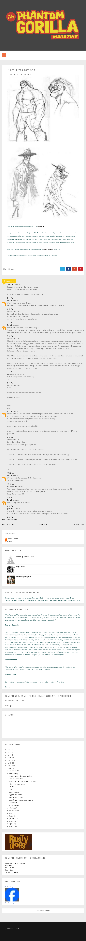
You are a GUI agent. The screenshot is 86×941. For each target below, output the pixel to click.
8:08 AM (10, 437)
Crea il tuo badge (10, 903)
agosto (12, 813)
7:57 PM (10, 372)
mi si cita (12, 789)
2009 (10, 760)
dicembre (13, 771)
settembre (13, 810)
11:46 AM (10, 484)
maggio (12, 821)
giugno (12, 818)
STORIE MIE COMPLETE (14, 872)
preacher (10, 508)
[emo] (9, 300)
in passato (22, 226)
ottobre (12, 808)
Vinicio (11, 787)
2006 (10, 768)
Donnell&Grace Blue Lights (15, 863)
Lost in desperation (16, 779)
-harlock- (10, 284)
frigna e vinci (20, 567)
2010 (10, 758)
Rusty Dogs (9, 870)
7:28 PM (10, 336)
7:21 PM (10, 322)
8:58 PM (10, 517)
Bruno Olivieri (12, 374)
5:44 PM (10, 298)
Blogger (47, 911)
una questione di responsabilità (20, 776)
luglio (11, 816)
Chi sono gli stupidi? (23, 577)
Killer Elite (40, 226)
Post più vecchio (78, 524)
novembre (13, 773)
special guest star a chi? (24, 557)
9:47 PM (10, 383)
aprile (11, 824)
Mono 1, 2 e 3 (10, 868)
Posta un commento (9, 519)
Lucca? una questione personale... (21, 800)
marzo (12, 826)
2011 (10, 755)
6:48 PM (10, 506)
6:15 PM (10, 309)
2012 (10, 752)
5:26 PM (10, 497)
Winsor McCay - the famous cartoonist (23, 781)
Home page (43, 524)
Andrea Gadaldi (12, 539)
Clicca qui (8, 706)
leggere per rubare (15, 795)
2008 (10, 763)
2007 (10, 765)
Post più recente (8, 524)
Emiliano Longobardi (10, 887)
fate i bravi (13, 803)
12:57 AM (10, 409)
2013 (10, 750)
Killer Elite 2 (9, 865)
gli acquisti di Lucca (16, 797)
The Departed (14, 805)
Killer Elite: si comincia (17, 784)
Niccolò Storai (12, 486)
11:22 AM (10, 473)
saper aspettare (14, 792)
